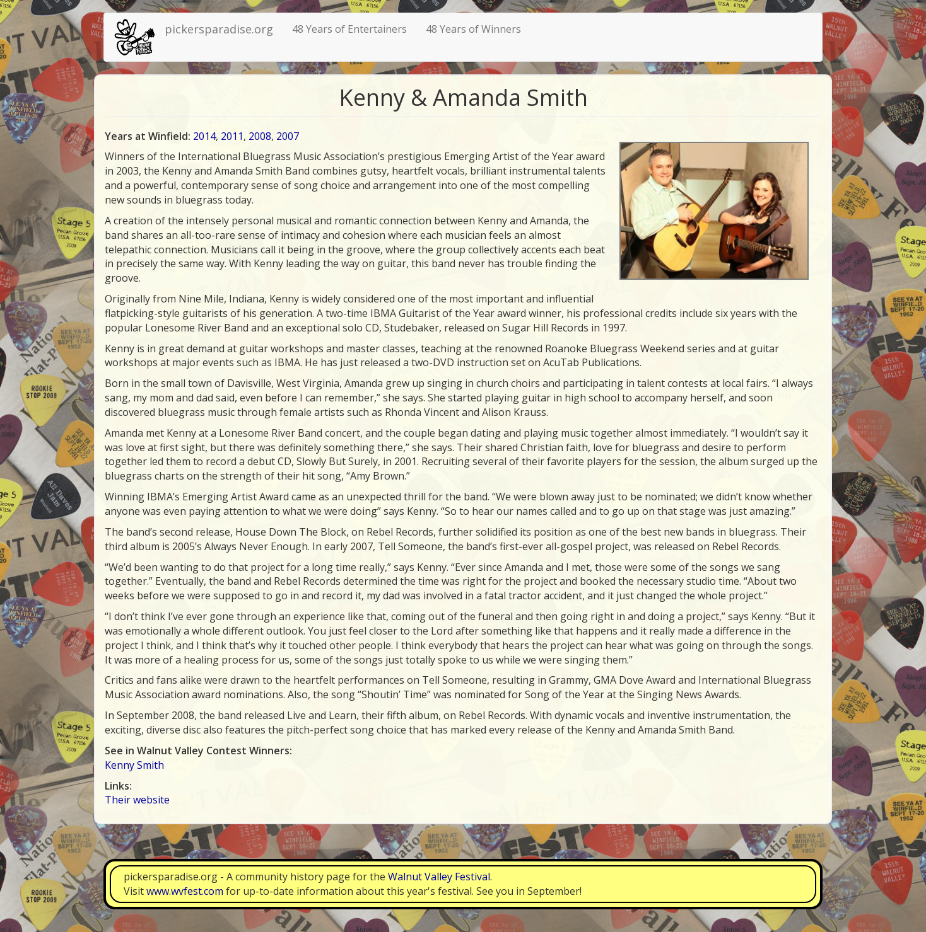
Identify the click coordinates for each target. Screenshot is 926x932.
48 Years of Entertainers (349, 29)
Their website (137, 800)
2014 (204, 136)
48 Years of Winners (473, 29)
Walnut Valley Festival (439, 876)
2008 (260, 136)
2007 (287, 136)
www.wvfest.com (184, 891)
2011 (232, 136)
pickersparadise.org (219, 29)
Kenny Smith (134, 765)
